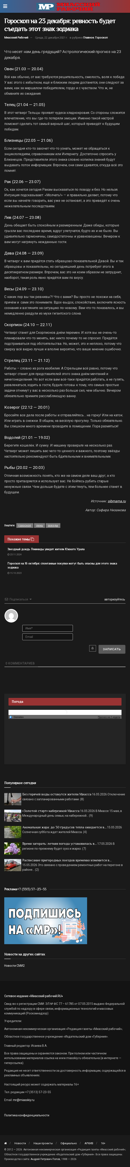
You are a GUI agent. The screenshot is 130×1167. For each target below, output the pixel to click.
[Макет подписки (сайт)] (45, 920)
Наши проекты (43, 1143)
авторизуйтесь (114, 599)
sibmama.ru (117, 501)
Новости (20, 1143)
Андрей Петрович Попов (45, 1159)
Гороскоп (101, 37)
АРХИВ (89, 1143)
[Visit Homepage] (68, 6)
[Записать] (112, 649)
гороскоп (24, 525)
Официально (69, 1143)
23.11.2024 (14, 554)
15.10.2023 (14, 573)
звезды (53, 525)
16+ (103, 1143)
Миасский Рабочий (16, 37)
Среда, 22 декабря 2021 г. (51, 37)
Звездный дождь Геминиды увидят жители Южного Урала (46, 549)
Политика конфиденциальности (26, 1115)
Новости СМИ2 (14, 965)
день (39, 525)
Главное (88, 37)
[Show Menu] (5, 6)
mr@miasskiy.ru (23, 1100)
